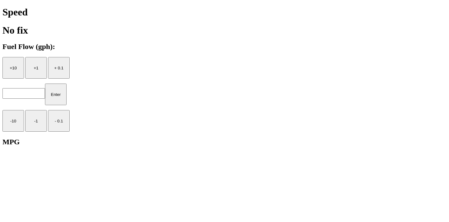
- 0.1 (59, 121)
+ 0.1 (58, 68)
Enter (56, 94)
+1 (36, 68)
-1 (36, 121)
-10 (13, 121)
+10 (13, 68)
